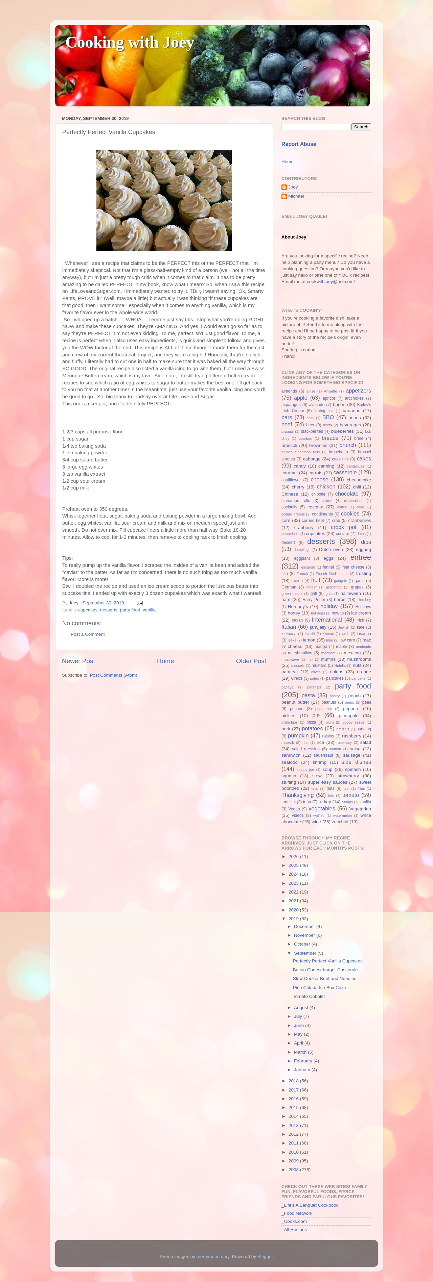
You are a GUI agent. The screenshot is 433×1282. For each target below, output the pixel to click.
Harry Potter (313, 599)
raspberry (351, 735)
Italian (288, 627)
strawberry (348, 775)
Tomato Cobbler (309, 996)
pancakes (335, 678)
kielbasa (289, 633)
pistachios (289, 722)
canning (326, 466)
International (327, 620)
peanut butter (295, 702)
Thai (361, 788)
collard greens (293, 514)
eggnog (363, 549)
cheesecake (359, 479)
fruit (315, 580)
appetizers (358, 390)
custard (342, 533)
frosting (363, 573)
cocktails (289, 507)
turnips (347, 802)
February (304, 1060)
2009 (294, 1160)
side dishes (356, 762)
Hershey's (298, 606)
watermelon (342, 815)
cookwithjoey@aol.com (330, 281)
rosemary (344, 742)
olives (316, 672)
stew (317, 775)
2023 (294, 883)
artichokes (354, 398)
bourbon (305, 438)
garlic (359, 580)
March (301, 1052)
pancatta (358, 678)
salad (365, 742)
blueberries (342, 431)
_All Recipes (294, 1229)
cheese (319, 479)
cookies (350, 513)
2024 (294, 874)
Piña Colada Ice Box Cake (319, 987)
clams (327, 500)
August (302, 1007)
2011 (294, 1143)
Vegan (294, 809)
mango (321, 646)
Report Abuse (298, 144)
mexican (352, 652)
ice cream (361, 612)
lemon (309, 640)
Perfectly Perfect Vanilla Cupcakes (328, 960)
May (299, 1034)
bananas (351, 410)
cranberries (359, 520)
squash (288, 775)
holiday (329, 606)
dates (361, 534)
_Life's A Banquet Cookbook (309, 1205)
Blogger (265, 1256)
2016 (294, 1098)
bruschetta (338, 452)
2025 (294, 865)
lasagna (364, 633)
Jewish (343, 627)
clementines (354, 501)
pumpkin (298, 735)
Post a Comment (88, 634)
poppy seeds (354, 722)
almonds (289, 391)
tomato (350, 795)
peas (366, 702)
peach (354, 695)
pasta (308, 695)
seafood (289, 762)
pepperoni (323, 709)
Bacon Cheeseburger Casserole (325, 969)
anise (310, 391)
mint (309, 659)
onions (336, 671)
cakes (364, 458)
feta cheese (353, 567)
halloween (350, 593)
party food (130, 609)
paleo (314, 678)
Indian (297, 620)
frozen (297, 580)
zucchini (340, 821)
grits (328, 594)
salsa (355, 748)
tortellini (288, 802)
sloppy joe (305, 770)
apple (300, 398)
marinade (363, 647)
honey (294, 612)
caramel (289, 472)
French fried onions (332, 574)
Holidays (363, 606)
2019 (294, 918)
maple (341, 646)
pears (349, 702)
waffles (318, 815)
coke (360, 507)
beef (286, 424)
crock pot (344, 527)
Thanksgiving (297, 795)
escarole (308, 567)
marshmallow (300, 653)
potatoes (312, 728)
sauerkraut (323, 755)
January (303, 1069)
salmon (335, 749)
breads (330, 438)
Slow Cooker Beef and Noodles (325, 978)
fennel (328, 567)
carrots (315, 472)
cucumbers (290, 534)
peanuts (328, 702)
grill (314, 593)
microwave (290, 659)
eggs (328, 558)
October (303, 944)
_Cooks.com (294, 1221)
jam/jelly (318, 627)
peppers (351, 708)
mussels (298, 665)
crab (336, 520)
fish (284, 573)
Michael (296, 196)
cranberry (304, 527)
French (302, 574)
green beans (291, 594)
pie (316, 715)
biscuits (287, 431)
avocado (316, 404)
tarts (330, 788)
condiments (322, 514)
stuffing (288, 782)
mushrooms (359, 659)
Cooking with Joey (129, 42)
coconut (315, 506)
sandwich (290, 755)
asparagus (291, 404)
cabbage (312, 458)
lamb (345, 634)
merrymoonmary (213, 1256)
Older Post (251, 660)
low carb (347, 640)
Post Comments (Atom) (113, 675)
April (299, 1043)
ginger (311, 587)
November (305, 935)
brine (358, 438)
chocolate (347, 494)
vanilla (149, 609)
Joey (293, 187)
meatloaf (328, 653)
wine (316, 821)
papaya (287, 687)
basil (310, 418)
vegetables (322, 808)
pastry (335, 696)
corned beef (313, 520)
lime (329, 640)
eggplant (302, 558)
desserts (108, 609)
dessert (288, 542)
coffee (342, 507)
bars (286, 417)
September (306, 953)
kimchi (310, 634)
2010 (294, 1152)
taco (314, 788)
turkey (325, 801)
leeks (292, 640)
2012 (294, 1134)
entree (360, 557)
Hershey (364, 600)
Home (165, 660)
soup (327, 769)
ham (285, 599)
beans (354, 417)
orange (364, 671)
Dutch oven (331, 549)
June (299, 1025)
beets (327, 425)
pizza (311, 722)
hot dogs (318, 613)
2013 (294, 1125)
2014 (294, 1116)
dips (366, 542)
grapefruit (334, 587)
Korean (328, 634)
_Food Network (297, 1213)
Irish (360, 620)
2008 (294, 1169)
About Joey (293, 237)
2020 (294, 909)
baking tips (323, 411)
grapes (357, 587)
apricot (329, 398)
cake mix (340, 459)
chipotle (318, 494)
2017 (294, 1089)
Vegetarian (360, 808)
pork (285, 728)
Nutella (340, 665)
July (298, 1016)
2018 (294, 1080)
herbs (339, 599)
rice (320, 742)
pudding (364, 729)
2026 (294, 856)
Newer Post (78, 660)
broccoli (289, 445)
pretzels (342, 729)
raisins (328, 736)
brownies (318, 445)
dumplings (302, 550)
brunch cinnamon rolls (300, 452)
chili (357, 486)
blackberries (312, 431)
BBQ (328, 417)
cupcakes (87, 609)
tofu (331, 796)
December (305, 926)
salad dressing (306, 749)
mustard (319, 665)
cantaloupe (356, 466)
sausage (351, 755)
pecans (296, 708)
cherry (298, 486)
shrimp (320, 762)
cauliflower (291, 480)
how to (338, 613)
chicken (326, 486)
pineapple (349, 715)
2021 (294, 900)
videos (298, 815)
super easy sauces (327, 782)
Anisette (330, 391)
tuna (307, 802)
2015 (294, 1107)
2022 (294, 892)
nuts (357, 665)
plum (330, 722)
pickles (288, 715)
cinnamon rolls (295, 500)
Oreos (296, 678)
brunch (347, 445)
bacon (339, 404)
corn (285, 520)
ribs (305, 742)
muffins (328, 659)
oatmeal (289, 671)
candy (300, 466)
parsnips (314, 687)
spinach (353, 769)
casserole (345, 472)
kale (360, 627)
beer (310, 425)
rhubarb (287, 742)
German (288, 587)
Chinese (289, 494)
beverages (350, 424)
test (346, 788)
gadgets (340, 581)
